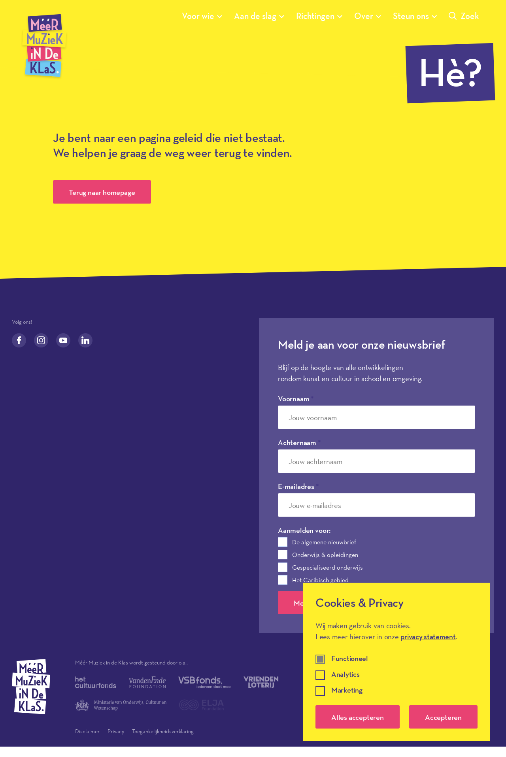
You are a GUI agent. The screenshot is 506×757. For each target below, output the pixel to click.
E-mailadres (298, 486)
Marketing (346, 690)
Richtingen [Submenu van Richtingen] (319, 15)
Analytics (345, 674)
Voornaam (296, 398)
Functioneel (349, 659)
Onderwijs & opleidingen (325, 554)
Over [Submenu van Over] (367, 15)
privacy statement (427, 636)
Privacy (116, 731)
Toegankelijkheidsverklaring (163, 731)
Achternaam (299, 442)
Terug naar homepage (102, 192)
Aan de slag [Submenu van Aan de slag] (259, 15)
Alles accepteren (357, 717)
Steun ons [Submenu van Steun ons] (415, 15)
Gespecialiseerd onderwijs (327, 567)
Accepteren (443, 717)
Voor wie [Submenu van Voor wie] (202, 15)
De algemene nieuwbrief (324, 542)
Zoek (464, 15)
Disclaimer (87, 731)
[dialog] (396, 662)
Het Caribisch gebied (320, 579)
